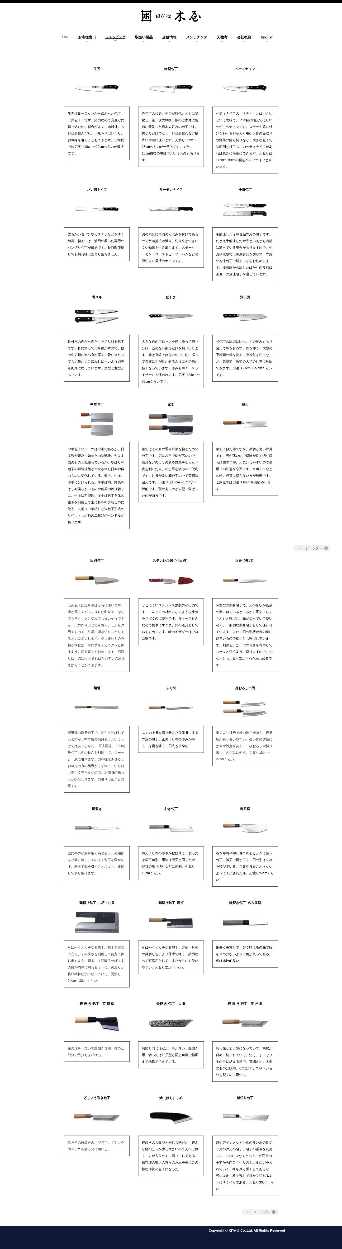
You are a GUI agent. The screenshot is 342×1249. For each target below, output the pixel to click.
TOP (65, 37)
